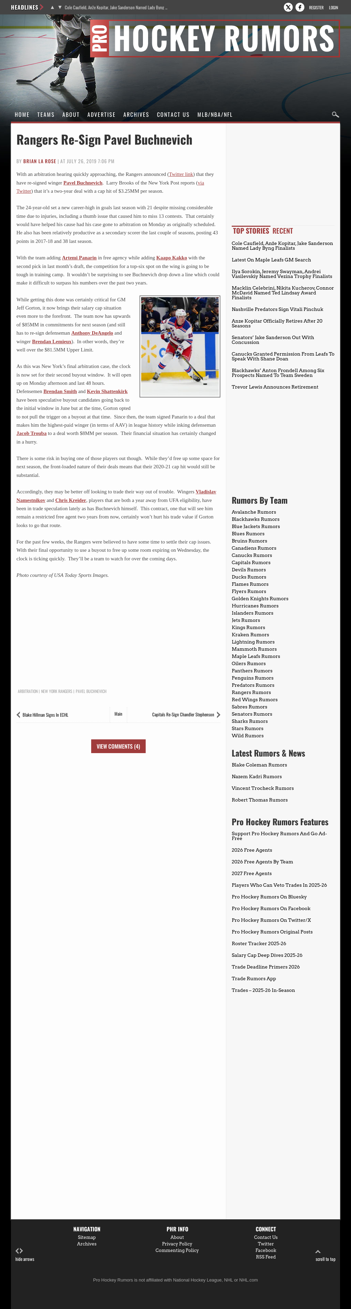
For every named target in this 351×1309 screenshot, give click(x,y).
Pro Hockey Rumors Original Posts (272, 932)
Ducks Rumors (249, 577)
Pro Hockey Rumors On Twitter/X (271, 920)
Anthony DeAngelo (92, 333)
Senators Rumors (252, 714)
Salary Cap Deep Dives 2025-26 (267, 955)
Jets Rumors (246, 620)
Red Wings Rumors (255, 699)
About (71, 114)
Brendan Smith (60, 391)
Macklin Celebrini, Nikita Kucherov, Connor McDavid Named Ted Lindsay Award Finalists (283, 292)
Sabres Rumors (249, 706)
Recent (283, 230)
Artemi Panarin (79, 257)
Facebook (265, 1250)
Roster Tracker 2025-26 (259, 943)
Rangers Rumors (251, 692)
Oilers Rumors (249, 663)
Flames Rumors (250, 584)
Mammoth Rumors (254, 649)
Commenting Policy (177, 1250)
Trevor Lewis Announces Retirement (275, 387)
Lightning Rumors (253, 642)
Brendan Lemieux (51, 341)
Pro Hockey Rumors (35, 23)
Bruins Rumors (249, 541)
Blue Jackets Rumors (256, 526)
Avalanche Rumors (254, 512)
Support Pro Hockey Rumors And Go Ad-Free (279, 836)
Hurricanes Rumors (255, 605)
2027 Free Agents (252, 873)
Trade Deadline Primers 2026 (266, 967)
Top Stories (251, 230)
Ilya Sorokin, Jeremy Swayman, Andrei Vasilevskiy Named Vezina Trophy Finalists (282, 274)
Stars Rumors (247, 728)
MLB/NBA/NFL (215, 114)
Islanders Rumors (253, 613)
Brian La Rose (39, 161)
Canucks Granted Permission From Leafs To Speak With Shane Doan (283, 356)
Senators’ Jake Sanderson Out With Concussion (273, 340)
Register (316, 7)
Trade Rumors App (254, 978)
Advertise (101, 114)
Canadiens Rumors (254, 548)
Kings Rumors (248, 627)
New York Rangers (56, 691)
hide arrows (24, 1255)
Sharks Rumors (250, 721)
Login (333, 7)
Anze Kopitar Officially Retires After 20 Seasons (277, 323)
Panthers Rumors (252, 670)
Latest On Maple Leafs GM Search (271, 259)
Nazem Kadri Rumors (257, 776)
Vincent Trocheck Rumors (263, 788)
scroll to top (326, 1255)
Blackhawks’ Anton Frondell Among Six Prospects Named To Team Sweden (278, 373)
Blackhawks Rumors (256, 519)
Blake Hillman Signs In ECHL (45, 714)
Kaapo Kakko (171, 257)
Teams (46, 114)
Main (118, 713)
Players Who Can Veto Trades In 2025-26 (279, 885)
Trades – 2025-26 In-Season (263, 990)
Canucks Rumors (252, 555)
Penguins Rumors (253, 678)
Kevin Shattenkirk (107, 391)
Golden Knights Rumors (260, 598)
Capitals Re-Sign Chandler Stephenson (183, 714)
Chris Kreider (70, 500)
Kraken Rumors (250, 634)
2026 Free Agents (252, 850)
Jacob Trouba (31, 433)
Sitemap (87, 1237)
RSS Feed (266, 1257)
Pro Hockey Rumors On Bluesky (269, 896)
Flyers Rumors (249, 591)
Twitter (266, 1243)
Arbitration (28, 691)
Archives (136, 114)
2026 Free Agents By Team (262, 861)
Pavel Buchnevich (82, 183)
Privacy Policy (177, 1243)
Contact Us (173, 114)
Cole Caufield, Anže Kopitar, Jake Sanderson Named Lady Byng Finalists (116, 7)
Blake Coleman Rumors (259, 765)
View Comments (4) (118, 746)
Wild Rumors (248, 735)
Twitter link (181, 174)
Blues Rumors (248, 533)
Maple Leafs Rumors (256, 656)
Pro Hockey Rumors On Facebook (271, 908)
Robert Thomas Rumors (260, 800)
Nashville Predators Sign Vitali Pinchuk (277, 309)
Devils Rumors (249, 569)
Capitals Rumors (251, 562)
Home (22, 114)
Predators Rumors (253, 685)
